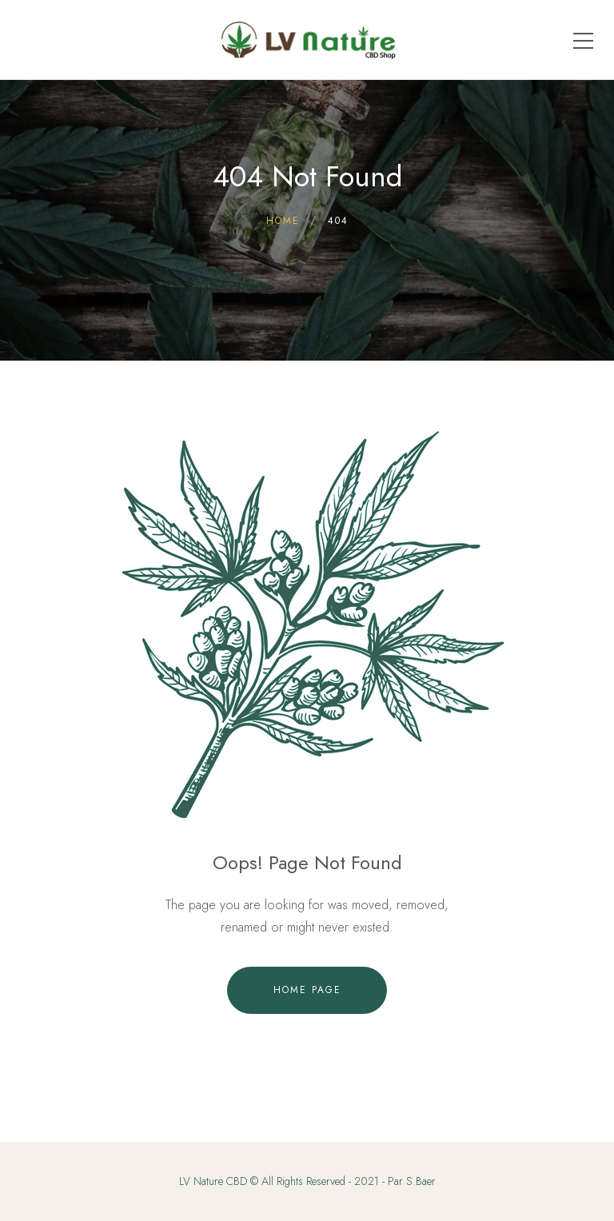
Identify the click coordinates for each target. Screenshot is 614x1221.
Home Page (307, 990)
